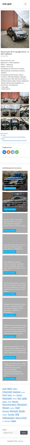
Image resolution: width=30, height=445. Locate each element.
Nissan (4, 135)
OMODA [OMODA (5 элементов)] (12, 408)
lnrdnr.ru (20, 441)
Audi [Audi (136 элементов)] (4, 388)
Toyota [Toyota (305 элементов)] (11, 414)
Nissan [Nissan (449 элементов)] (5, 407)
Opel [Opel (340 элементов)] (17, 407)
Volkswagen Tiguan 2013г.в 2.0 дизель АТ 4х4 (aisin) (14, 140)
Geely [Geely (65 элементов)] (10, 395)
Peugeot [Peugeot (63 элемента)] (5, 411)
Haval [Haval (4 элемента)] (14, 395)
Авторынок (5, 133)
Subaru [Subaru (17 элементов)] (4, 415)
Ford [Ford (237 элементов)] (4, 395)
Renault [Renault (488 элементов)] (14, 410)
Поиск (4, 430)
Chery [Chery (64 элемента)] (15, 389)
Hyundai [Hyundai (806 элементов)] (7, 398)
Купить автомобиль (10, 188)
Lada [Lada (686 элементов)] (24, 398)
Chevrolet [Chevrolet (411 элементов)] (7, 391)
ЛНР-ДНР (7, 4)
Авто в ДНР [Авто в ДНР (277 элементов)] (21, 417)
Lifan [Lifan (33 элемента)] (9, 402)
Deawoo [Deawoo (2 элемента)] (23, 392)
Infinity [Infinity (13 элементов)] (14, 399)
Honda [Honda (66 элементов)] (19, 395)
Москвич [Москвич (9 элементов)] (7, 421)
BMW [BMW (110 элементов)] (9, 388)
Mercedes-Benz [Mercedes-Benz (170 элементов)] (9, 404)
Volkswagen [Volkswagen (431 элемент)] (8, 417)
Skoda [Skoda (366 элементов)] (22, 411)
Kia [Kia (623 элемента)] (19, 398)
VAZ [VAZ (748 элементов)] (17, 414)
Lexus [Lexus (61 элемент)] (4, 401)
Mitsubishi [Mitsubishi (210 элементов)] (22, 404)
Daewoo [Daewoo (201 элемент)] (17, 391)
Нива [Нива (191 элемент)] (13, 420)
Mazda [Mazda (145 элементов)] (15, 401)
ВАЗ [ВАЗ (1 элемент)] (3, 421)
